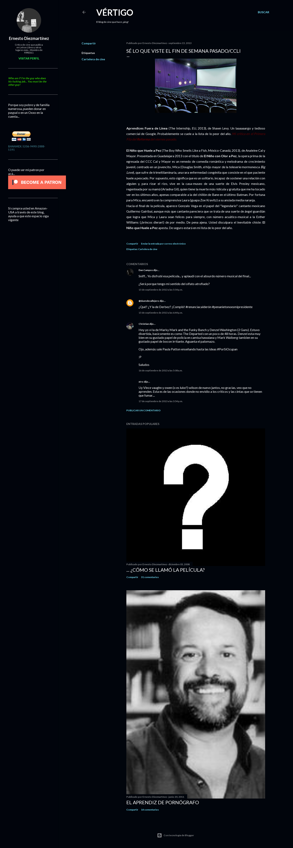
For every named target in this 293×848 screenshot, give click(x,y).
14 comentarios (150, 809)
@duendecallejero (149, 300)
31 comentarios (150, 577)
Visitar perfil (29, 58)
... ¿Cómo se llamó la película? (165, 570)
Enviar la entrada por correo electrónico (163, 243)
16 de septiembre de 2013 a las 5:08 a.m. (161, 370)
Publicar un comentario (143, 410)
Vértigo (114, 12)
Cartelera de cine (93, 59)
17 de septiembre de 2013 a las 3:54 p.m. (161, 401)
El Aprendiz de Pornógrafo (162, 802)
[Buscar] (263, 12)
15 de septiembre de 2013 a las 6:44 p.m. (161, 312)
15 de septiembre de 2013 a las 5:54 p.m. (161, 289)
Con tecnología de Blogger (175, 835)
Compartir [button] (89, 43)
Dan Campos (146, 270)
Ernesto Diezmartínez (29, 38)
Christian (144, 323)
